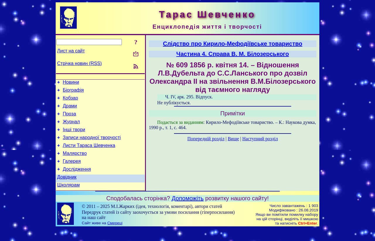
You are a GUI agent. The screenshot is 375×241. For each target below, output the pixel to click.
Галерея (72, 170)
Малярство (75, 162)
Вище (233, 138)
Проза (69, 118)
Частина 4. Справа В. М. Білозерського (232, 54)
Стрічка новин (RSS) (79, 63)
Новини (71, 83)
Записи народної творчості (92, 144)
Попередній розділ (206, 138)
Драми (70, 109)
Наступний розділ (260, 138)
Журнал (71, 126)
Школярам (68, 197)
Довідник (66, 188)
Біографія (73, 91)
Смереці (114, 235)
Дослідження (77, 179)
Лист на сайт (71, 50)
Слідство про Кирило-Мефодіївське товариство (232, 43)
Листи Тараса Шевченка (89, 153)
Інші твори (74, 135)
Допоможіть (188, 210)
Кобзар (70, 100)
